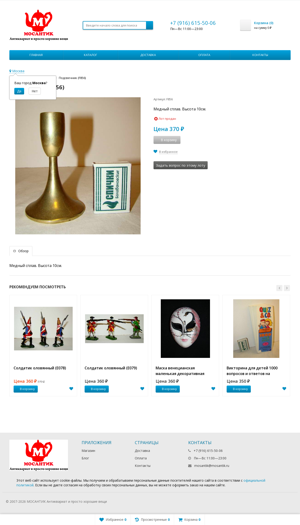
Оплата (204, 55)
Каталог (90, 55)
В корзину (25, 389)
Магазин (88, 450)
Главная (36, 55)
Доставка (148, 55)
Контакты (260, 55)
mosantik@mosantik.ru (211, 465)
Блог (85, 458)
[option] (43, 345)
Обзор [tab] (21, 251)
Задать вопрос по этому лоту (180, 165)
